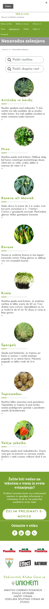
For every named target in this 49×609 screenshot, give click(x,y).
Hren (5, 149)
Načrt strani (23, 596)
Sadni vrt (36, 29)
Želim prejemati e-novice (24, 514)
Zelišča (26, 29)
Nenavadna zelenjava (20, 49)
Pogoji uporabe (23, 593)
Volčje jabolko (13, 443)
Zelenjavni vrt (14, 29)
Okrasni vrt (37, 24)
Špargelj (8, 345)
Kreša (6, 293)
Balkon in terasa (22, 24)
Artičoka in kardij (17, 100)
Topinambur (11, 394)
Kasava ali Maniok (17, 198)
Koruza (7, 247)
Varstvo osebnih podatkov (23, 590)
